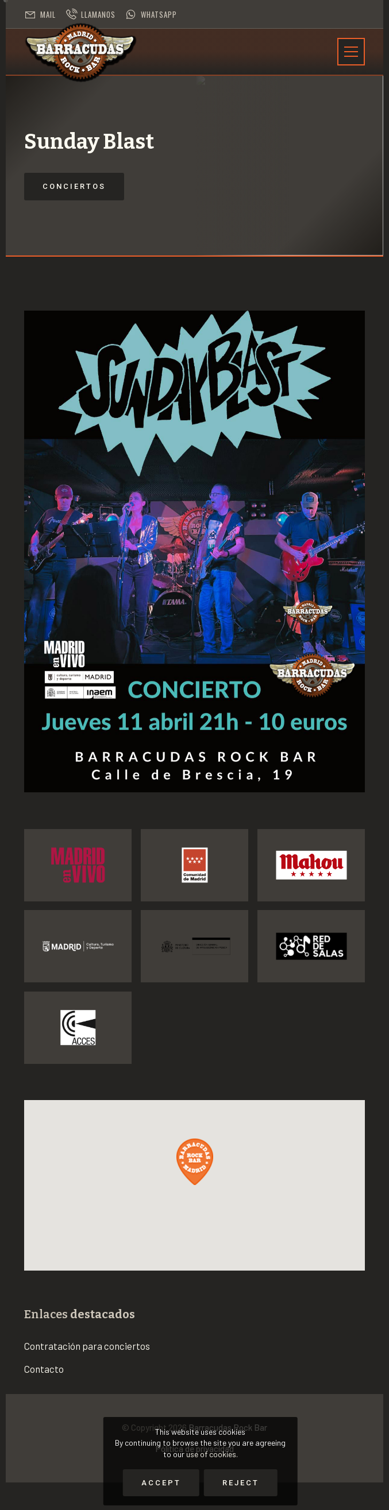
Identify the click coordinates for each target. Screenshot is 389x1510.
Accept (161, 1482)
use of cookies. (212, 1454)
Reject (240, 1482)
